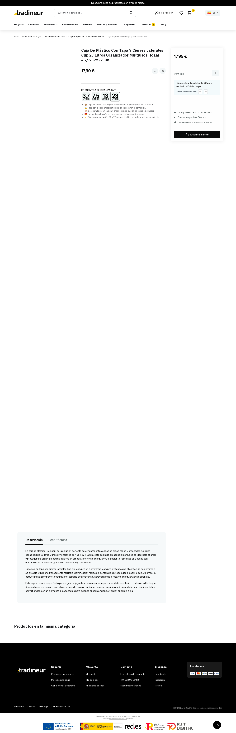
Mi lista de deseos (95, 685)
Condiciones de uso (61, 706)
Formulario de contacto (132, 674)
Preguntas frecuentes (62, 674)
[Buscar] (131, 13)
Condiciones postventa (63, 685)
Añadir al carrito (197, 134)
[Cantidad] (215, 73)
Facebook (160, 674)
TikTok (158, 685)
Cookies (31, 706)
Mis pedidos (92, 679)
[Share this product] (162, 71)
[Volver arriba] (217, 725)
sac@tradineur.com (130, 685)
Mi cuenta (91, 674)
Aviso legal (43, 706)
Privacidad (19, 706)
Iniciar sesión (165, 12)
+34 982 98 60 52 (129, 679)
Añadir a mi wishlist (155, 71)
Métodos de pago (60, 679)
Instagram (160, 679)
